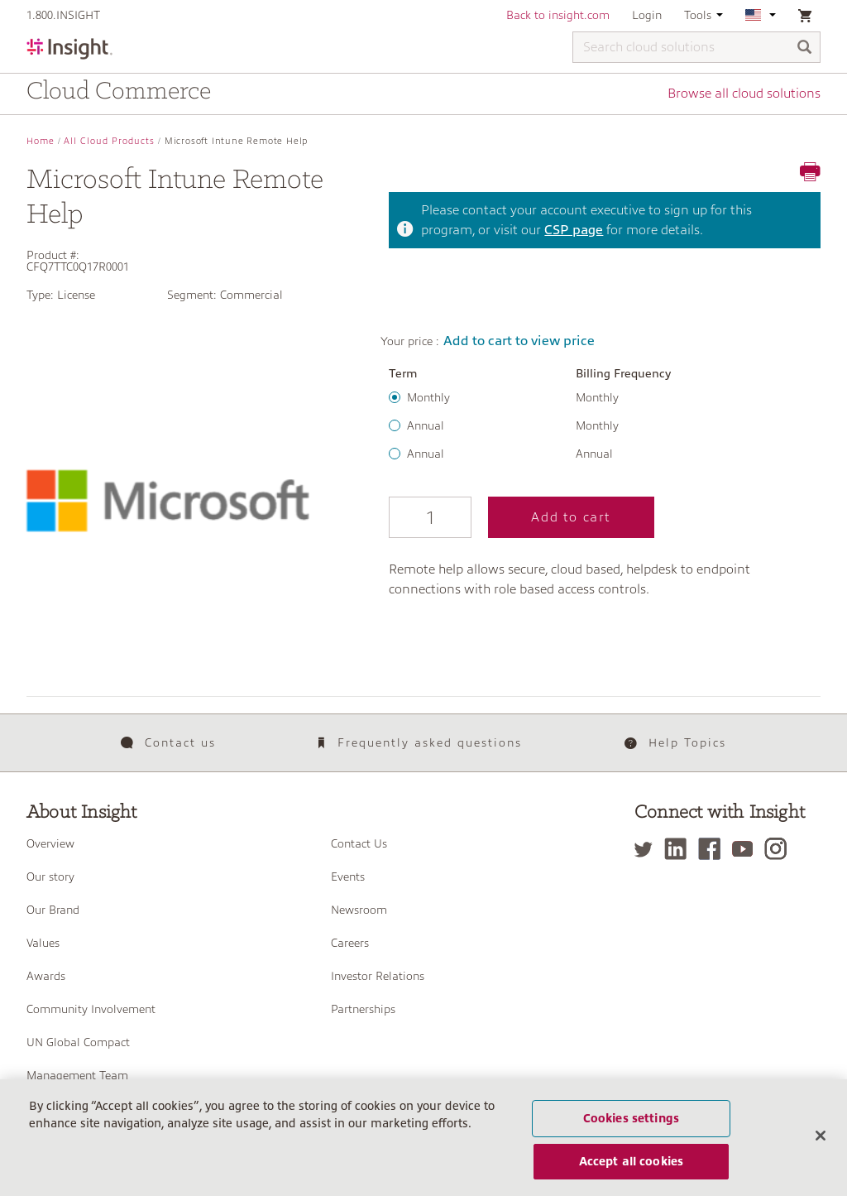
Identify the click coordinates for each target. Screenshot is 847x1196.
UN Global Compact (78, 1042)
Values (43, 942)
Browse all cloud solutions (744, 93)
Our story (50, 876)
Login (647, 15)
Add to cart (571, 517)
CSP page (573, 230)
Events (348, 876)
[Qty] (430, 517)
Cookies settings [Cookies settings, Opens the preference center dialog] (631, 1118)
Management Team (77, 1075)
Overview (50, 843)
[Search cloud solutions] (696, 47)
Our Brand (52, 909)
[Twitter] (647, 849)
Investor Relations (377, 975)
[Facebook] (713, 849)
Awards (45, 975)
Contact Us (359, 843)
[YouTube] (746, 849)
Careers (350, 942)
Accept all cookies (631, 1161)
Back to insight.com (558, 15)
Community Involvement (91, 1009)
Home (40, 141)
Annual (425, 425)
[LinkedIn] (679, 849)
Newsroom (359, 909)
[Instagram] (779, 849)
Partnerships (363, 1009)
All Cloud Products (109, 141)
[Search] (804, 48)
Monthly (428, 397)
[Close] (820, 1136)
